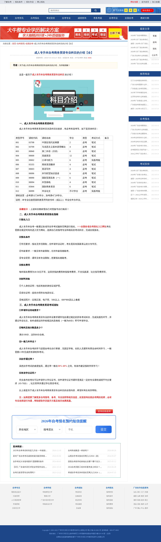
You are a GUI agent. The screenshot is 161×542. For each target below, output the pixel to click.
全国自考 (129, 18)
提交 (104, 429)
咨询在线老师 (104, 411)
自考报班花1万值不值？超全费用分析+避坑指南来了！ (140, 150)
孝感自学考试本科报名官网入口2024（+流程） (85, 473)
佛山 (138, 508)
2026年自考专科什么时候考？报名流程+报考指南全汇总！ (140, 138)
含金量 (78, 508)
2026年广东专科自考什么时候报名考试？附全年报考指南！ (140, 183)
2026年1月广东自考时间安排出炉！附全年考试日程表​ (140, 52)
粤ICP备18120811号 (94, 530)
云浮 (146, 504)
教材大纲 (144, 18)
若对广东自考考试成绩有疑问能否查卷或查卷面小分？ (30, 456)
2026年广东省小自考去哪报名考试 (140, 175)
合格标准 (78, 496)
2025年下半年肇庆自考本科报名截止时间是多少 (140, 93)
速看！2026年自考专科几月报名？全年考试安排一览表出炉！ (140, 179)
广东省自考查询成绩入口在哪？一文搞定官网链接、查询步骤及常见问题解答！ (140, 105)
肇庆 (142, 496)
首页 (5, 18)
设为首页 (145, 2)
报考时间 (109, 492)
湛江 (138, 492)
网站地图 (134, 2)
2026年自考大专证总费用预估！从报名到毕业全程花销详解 (140, 142)
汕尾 (138, 496)
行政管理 (16, 496)
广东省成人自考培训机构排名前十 (140, 89)
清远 (135, 504)
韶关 (142, 500)
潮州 (135, 500)
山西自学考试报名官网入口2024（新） (84, 456)
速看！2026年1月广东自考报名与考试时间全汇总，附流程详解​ (140, 43)
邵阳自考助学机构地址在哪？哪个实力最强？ (85, 462)
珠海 (138, 500)
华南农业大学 (47, 504)
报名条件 (19, 2)
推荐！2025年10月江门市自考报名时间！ (140, 109)
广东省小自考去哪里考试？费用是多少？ (140, 134)
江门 (142, 492)
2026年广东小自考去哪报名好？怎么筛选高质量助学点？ (140, 64)
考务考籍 (97, 18)
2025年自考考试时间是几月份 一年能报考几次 (30, 451)
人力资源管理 (16, 500)
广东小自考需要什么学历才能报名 (140, 85)
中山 (142, 508)
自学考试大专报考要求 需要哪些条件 (28, 462)
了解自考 (8, 2)
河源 (146, 492)
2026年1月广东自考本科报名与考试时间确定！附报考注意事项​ (140, 48)
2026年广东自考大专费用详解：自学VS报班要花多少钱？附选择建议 (140, 187)
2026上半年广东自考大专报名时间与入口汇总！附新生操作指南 (140, 154)
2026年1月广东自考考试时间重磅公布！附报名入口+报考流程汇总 (140, 60)
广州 (135, 508)
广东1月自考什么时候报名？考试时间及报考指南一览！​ (140, 56)
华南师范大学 (47, 492)
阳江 (146, 500)
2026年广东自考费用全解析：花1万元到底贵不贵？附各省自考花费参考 (140, 35)
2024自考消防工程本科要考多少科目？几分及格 (85, 467)
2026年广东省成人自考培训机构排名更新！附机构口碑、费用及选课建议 (140, 101)
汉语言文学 (16, 508)
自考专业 (66, 18)
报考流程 (109, 500)
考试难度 (78, 504)
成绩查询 (82, 18)
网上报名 (41, 2)
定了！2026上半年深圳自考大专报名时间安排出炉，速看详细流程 (140, 195)
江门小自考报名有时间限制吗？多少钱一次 (140, 80)
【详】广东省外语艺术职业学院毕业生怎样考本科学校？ (30, 467)
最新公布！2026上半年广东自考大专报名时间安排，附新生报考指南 (140, 199)
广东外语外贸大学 (47, 500)
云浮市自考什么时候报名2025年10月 (140, 97)
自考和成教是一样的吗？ (78, 451)
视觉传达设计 (16, 492)
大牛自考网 (79, 58)
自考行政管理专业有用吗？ (24, 473)
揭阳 (135, 496)
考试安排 (50, 18)
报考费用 (109, 504)
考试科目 (78, 492)
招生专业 (30, 2)
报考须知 (109, 508)
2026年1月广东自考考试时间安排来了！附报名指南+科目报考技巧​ (140, 39)
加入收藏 (156, 2)
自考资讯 (19, 18)
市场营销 (16, 504)
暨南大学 (47, 496)
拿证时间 (78, 500)
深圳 (146, 496)
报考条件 (109, 496)
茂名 (138, 504)
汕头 (135, 492)
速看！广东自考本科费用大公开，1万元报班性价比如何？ (140, 191)
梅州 (142, 504)
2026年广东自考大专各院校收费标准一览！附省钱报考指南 (140, 146)
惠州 (146, 508)
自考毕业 (113, 18)
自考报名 (35, 18)
